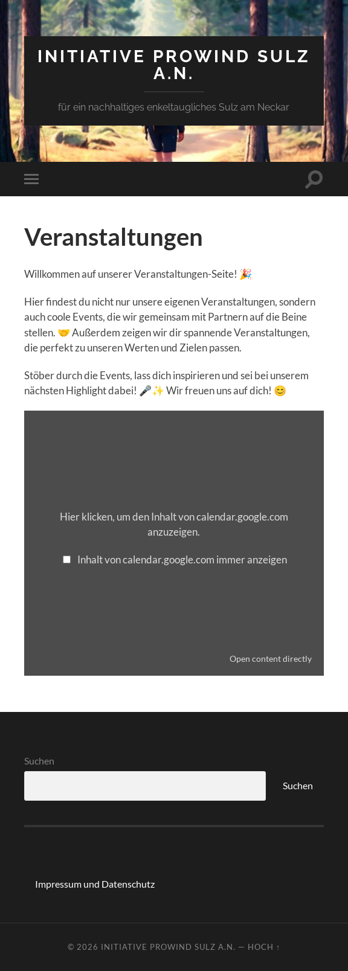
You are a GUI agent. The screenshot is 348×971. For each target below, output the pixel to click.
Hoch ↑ (264, 947)
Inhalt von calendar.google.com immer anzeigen (182, 559)
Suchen (39, 760)
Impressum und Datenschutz (95, 883)
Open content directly (271, 658)
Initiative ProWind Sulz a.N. (174, 64)
